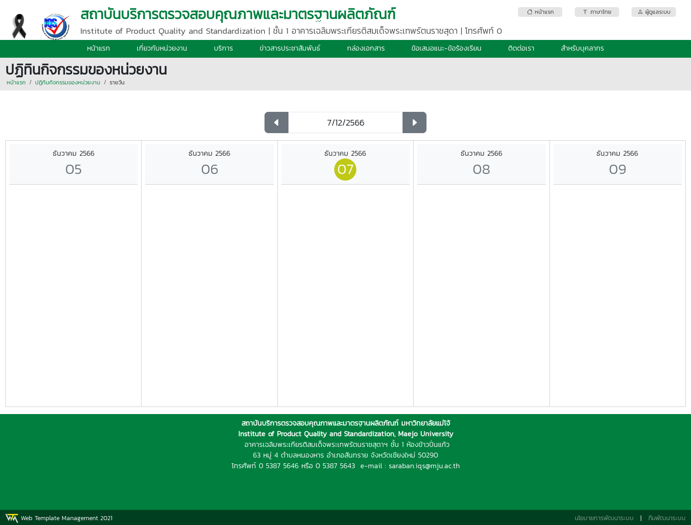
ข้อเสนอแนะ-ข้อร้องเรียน (446, 48)
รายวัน (117, 82)
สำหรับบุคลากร (582, 48)
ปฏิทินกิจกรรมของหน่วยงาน (67, 82)
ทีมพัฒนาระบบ (667, 518)
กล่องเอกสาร (366, 48)
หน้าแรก (98, 48)
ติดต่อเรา (521, 48)
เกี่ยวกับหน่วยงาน (162, 48)
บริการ (223, 48)
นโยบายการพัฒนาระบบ (604, 518)
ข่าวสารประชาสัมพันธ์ (290, 48)
